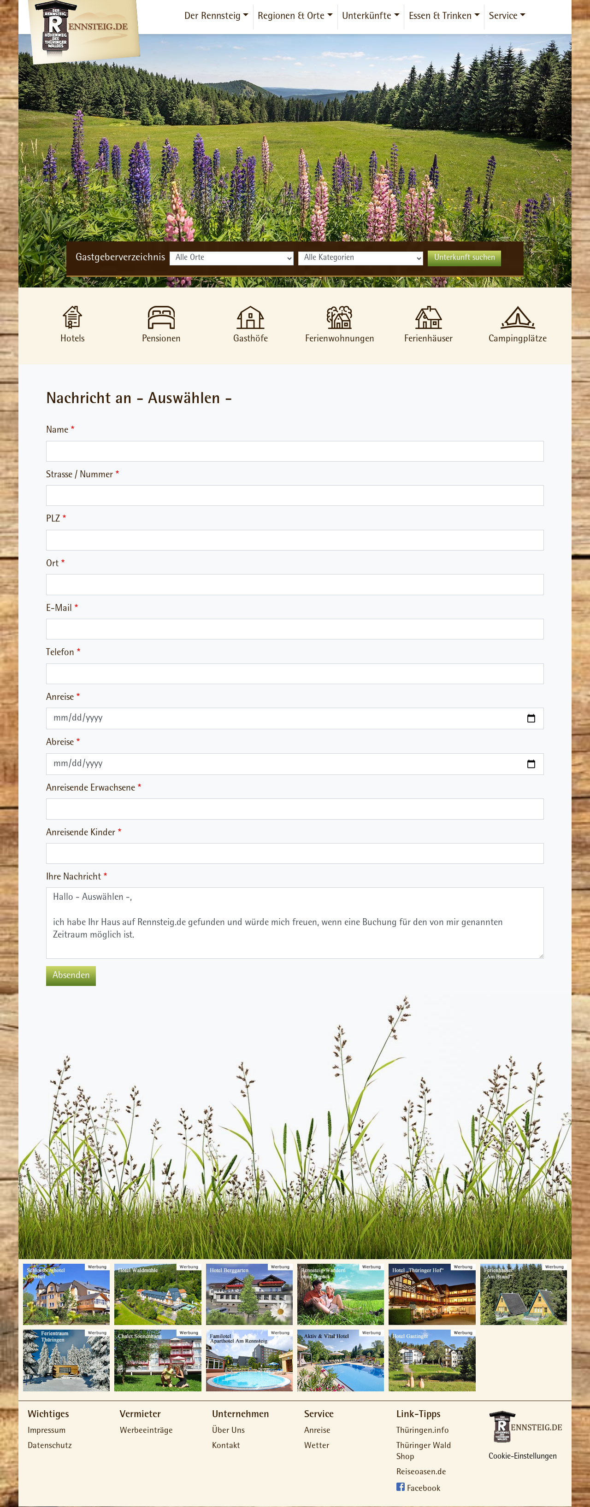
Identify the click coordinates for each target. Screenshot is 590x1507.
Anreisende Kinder (80, 833)
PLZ (53, 519)
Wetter (316, 1446)
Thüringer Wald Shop (423, 1452)
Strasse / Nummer (79, 475)
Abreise (60, 743)
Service (503, 17)
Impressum (46, 1431)
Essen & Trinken (440, 17)
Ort (52, 564)
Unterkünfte (366, 17)
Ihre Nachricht (73, 877)
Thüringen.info (422, 1431)
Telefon (60, 653)
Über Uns (228, 1431)
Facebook (423, 1489)
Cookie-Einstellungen (523, 1457)
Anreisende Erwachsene (90, 788)
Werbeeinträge (146, 1431)
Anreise (60, 698)
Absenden (71, 976)
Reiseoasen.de (421, 1472)
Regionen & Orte (291, 17)
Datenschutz (50, 1446)
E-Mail (59, 609)
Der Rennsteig (212, 17)
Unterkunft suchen (464, 258)
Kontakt (226, 1446)
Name (57, 430)
